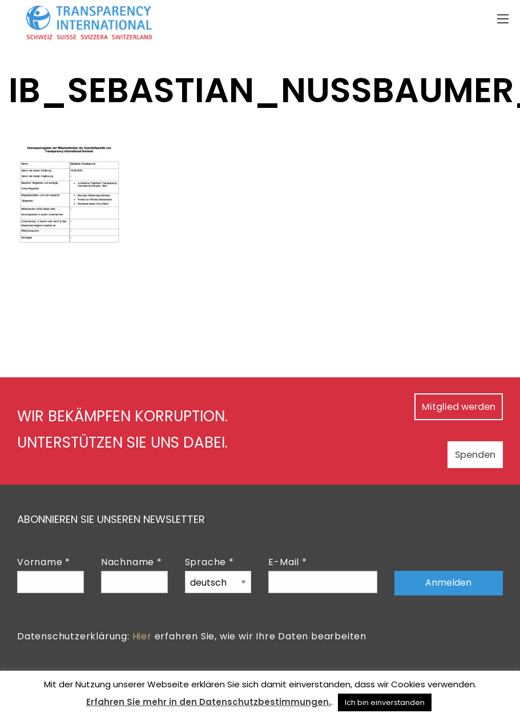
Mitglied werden (441, 406)
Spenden (461, 454)
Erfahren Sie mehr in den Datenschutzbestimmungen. (208, 702)
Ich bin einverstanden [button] (385, 702)
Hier (142, 636)
